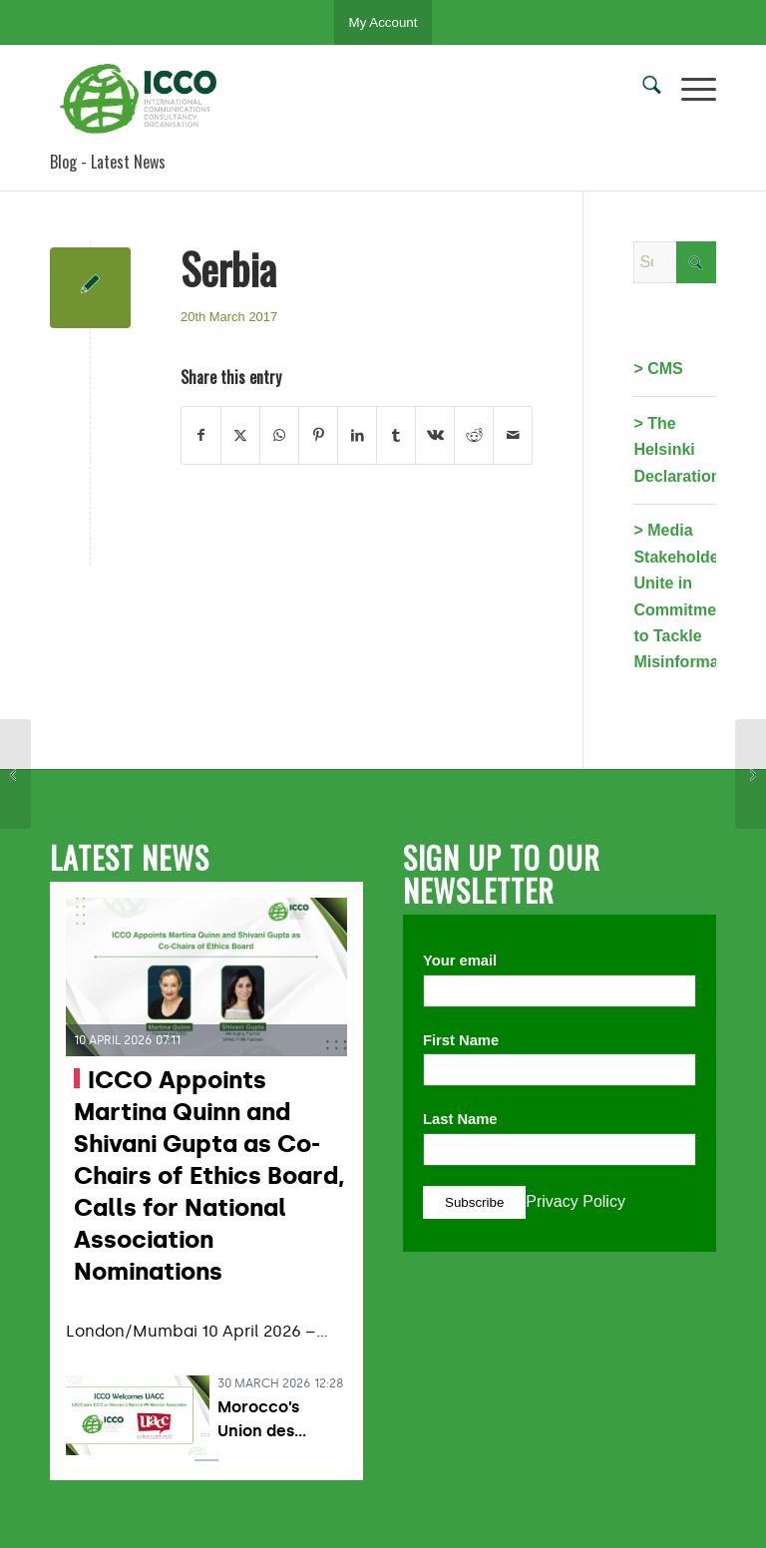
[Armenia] (15, 774)
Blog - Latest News (108, 162)
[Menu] (688, 89)
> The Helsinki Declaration (676, 450)
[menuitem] (641, 89)
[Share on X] (240, 435)
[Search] (641, 89)
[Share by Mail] (513, 435)
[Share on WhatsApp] (279, 435)
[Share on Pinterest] (318, 435)
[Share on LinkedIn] (357, 435)
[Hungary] (750, 774)
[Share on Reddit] (474, 435)
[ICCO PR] (144, 99)
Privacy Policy (575, 1201)
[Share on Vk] (435, 435)
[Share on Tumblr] (396, 435)
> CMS (657, 368)
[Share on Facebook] (201, 435)
